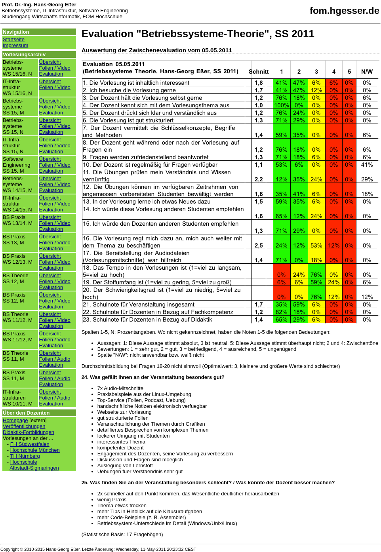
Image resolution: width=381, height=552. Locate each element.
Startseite (14, 39)
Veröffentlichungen (24, 426)
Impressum (15, 45)
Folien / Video (54, 68)
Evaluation (51, 74)
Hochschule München (35, 450)
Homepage (15, 420)
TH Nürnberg (25, 456)
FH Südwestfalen (30, 444)
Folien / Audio (54, 359)
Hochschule (23, 462)
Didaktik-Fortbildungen (28, 432)
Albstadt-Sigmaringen (34, 468)
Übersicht (50, 62)
